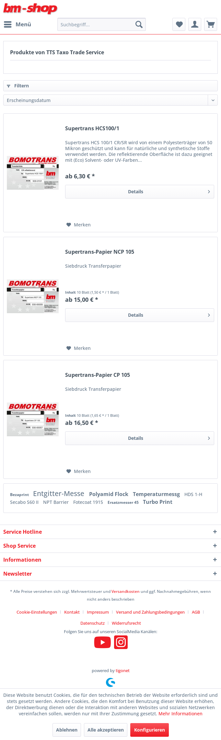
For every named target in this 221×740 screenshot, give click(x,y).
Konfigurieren (149, 730)
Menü (17, 23)
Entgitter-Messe (59, 493)
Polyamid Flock (109, 494)
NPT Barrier (56, 502)
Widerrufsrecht (126, 623)
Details (169, 190)
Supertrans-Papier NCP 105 (99, 252)
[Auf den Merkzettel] (78, 225)
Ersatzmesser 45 (124, 502)
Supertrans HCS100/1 (92, 128)
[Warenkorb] (210, 24)
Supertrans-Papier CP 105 (97, 375)
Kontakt (72, 612)
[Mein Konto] (194, 24)
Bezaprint (20, 494)
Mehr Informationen (180, 713)
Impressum (98, 612)
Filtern (18, 86)
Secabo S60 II (25, 502)
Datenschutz (92, 623)
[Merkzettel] (178, 24)
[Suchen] (139, 24)
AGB (196, 612)
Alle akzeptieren (105, 730)
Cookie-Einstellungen (37, 612)
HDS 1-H (193, 494)
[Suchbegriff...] (101, 24)
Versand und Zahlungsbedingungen (150, 612)
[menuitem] (17, 24)
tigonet (123, 670)
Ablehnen (66, 730)
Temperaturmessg (157, 494)
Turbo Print (157, 501)
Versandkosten (125, 591)
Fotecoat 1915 (88, 502)
